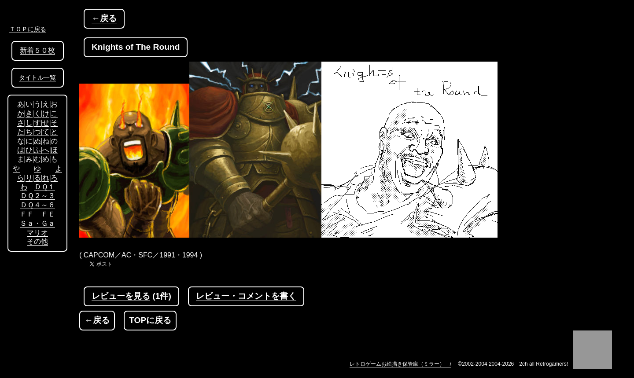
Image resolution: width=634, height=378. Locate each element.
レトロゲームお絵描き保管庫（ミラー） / (400, 364)
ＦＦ (27, 214)
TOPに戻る (150, 320)
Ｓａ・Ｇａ (37, 223)
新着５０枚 (37, 50)
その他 (37, 241)
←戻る (104, 18)
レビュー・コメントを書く (246, 296)
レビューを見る (121, 296)
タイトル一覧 (37, 77)
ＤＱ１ (44, 187)
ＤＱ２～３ (37, 195)
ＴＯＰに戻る (27, 29)
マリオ (37, 232)
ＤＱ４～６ (37, 205)
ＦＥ (48, 214)
